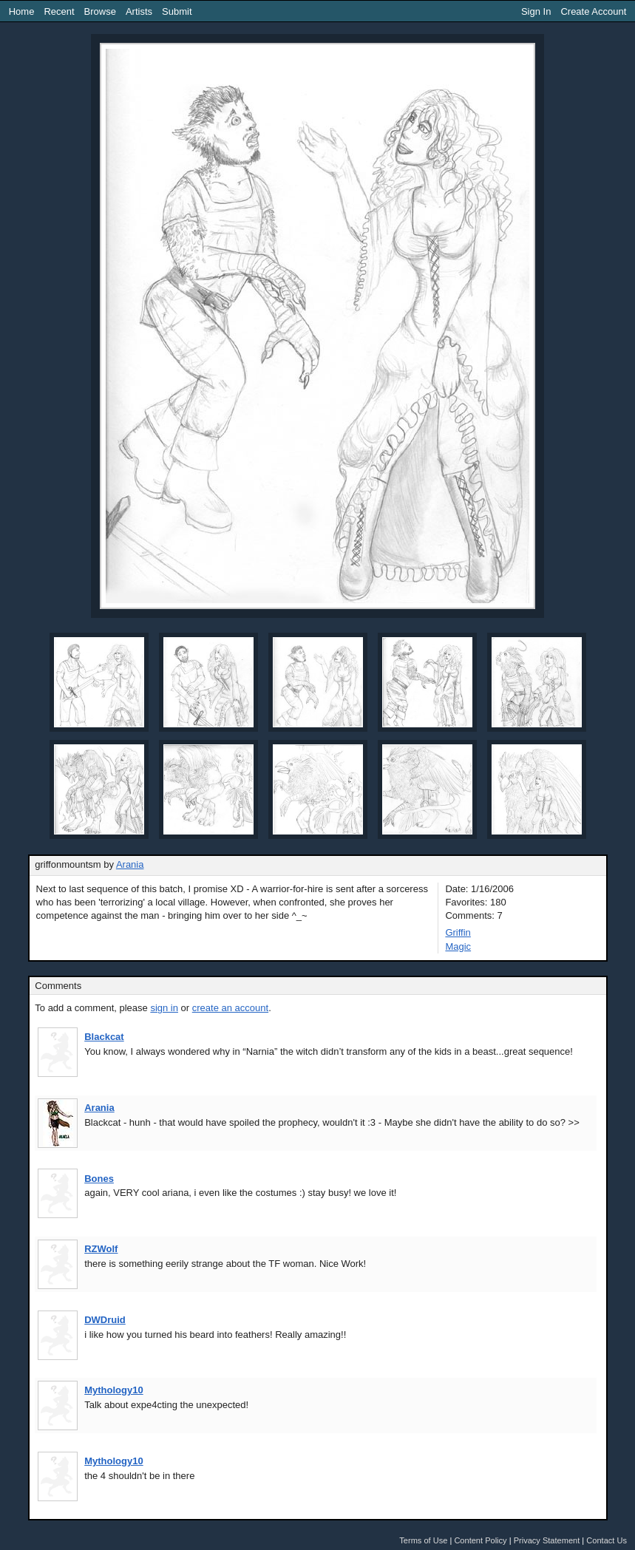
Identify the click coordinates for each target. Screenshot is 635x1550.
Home (22, 11)
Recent (59, 11)
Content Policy (480, 1540)
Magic (458, 946)
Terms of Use (423, 1540)
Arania (130, 864)
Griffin (457, 932)
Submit (176, 11)
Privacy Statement (547, 1540)
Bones (99, 1178)
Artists (139, 11)
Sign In (536, 11)
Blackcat (103, 1036)
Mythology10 (113, 1390)
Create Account (593, 11)
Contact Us (606, 1540)
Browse (100, 11)
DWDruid (105, 1319)
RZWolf (101, 1248)
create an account (230, 1007)
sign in (164, 1007)
